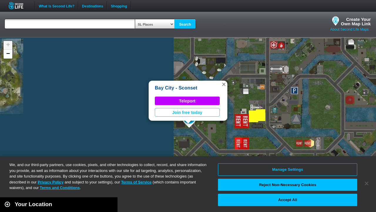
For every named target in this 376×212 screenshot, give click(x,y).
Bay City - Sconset (176, 87)
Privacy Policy (50, 182)
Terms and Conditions (60, 188)
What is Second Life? (56, 5)
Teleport (187, 101)
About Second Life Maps (349, 29)
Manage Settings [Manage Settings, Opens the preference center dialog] (287, 169)
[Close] (366, 183)
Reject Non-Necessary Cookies (287, 185)
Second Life (19, 5)
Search (185, 24)
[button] (223, 84)
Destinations (92, 5)
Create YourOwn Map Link (356, 21)
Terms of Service (136, 182)
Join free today (187, 112)
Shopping (119, 5)
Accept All (287, 200)
